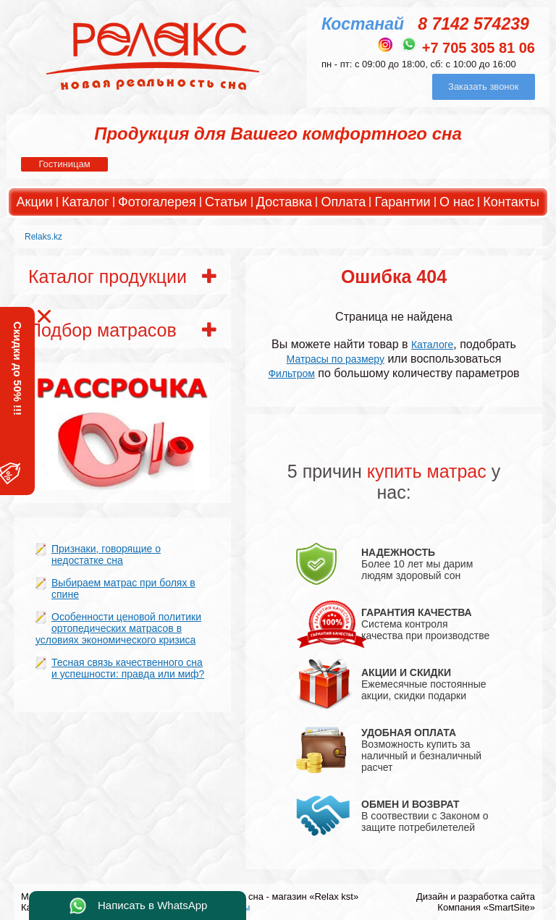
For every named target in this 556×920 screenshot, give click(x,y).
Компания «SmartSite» (486, 907)
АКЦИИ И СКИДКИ (406, 672)
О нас (456, 202)
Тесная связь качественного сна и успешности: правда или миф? (127, 668)
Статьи (226, 202)
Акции (35, 202)
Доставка (284, 202)
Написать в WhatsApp (152, 905)
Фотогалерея (157, 202)
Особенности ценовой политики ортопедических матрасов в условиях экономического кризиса (118, 628)
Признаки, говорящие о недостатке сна (106, 554)
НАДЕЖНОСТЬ (398, 552)
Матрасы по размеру (335, 359)
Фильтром (291, 373)
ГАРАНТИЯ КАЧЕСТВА (416, 612)
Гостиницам (64, 164)
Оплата (343, 202)
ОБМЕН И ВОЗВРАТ (410, 804)
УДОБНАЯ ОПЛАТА (408, 732)
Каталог (85, 202)
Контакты (511, 202)
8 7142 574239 (473, 23)
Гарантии (403, 202)
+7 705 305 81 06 (478, 48)
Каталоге (432, 344)
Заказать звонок (483, 86)
